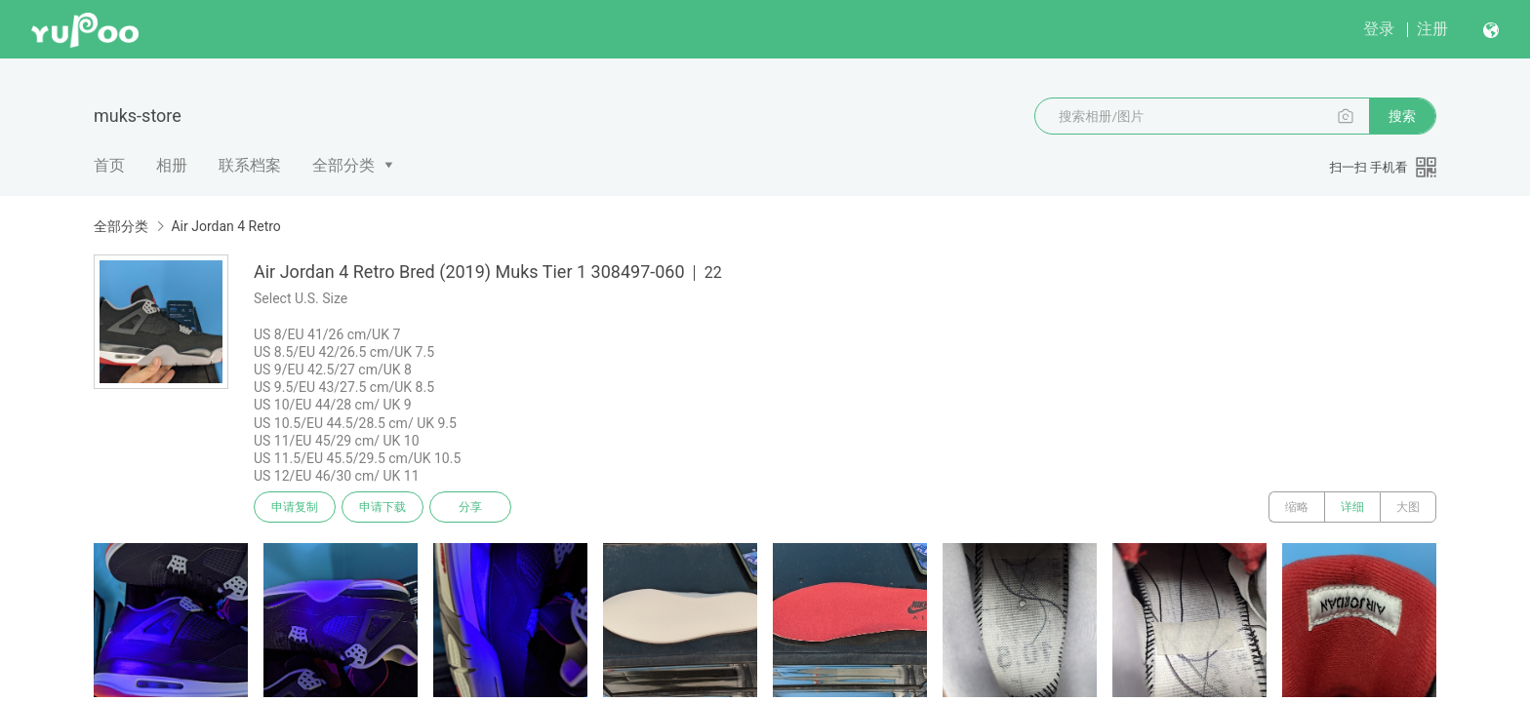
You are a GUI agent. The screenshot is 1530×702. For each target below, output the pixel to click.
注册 (1432, 29)
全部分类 (343, 165)
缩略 (1297, 507)
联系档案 (250, 165)
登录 (1378, 29)
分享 (470, 507)
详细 (1352, 507)
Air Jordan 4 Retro (225, 226)
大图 (1408, 507)
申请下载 (382, 507)
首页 (109, 165)
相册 (171, 165)
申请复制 (294, 507)
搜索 (1402, 116)
